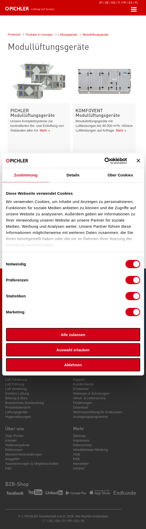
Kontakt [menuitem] (11, 440)
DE (107, 2)
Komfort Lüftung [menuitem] (17, 393)
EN (113, 2)
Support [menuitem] (79, 379)
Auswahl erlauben (72, 349)
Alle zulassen (73, 334)
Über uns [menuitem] (14, 428)
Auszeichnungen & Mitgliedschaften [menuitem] (31, 464)
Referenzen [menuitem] (13, 450)
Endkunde (124, 492)
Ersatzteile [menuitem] (81, 389)
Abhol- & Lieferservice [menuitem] (89, 398)
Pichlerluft (14, 34)
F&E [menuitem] (8, 468)
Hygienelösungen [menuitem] (18, 417)
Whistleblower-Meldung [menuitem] (90, 450)
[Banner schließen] (138, 160)
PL (136, 2)
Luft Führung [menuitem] (14, 384)
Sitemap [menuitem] (79, 436)
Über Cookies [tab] (120, 175)
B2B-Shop (17, 484)
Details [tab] (73, 175)
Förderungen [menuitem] (82, 403)
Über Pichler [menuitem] (14, 436)
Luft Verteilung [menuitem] (16, 389)
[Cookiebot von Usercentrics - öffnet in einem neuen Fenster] (104, 160)
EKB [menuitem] (76, 459)
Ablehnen (73, 365)
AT (101, 2)
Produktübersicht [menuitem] (17, 407)
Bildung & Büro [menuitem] (16, 398)
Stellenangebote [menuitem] (17, 445)
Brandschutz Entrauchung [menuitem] (24, 403)
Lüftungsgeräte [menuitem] (16, 412)
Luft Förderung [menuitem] (16, 379)
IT (119, 2)
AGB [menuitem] (76, 454)
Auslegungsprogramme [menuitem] (90, 417)
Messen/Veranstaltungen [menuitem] (23, 454)
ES (131, 2)
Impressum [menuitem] (81, 440)
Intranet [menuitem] (78, 468)
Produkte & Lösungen (39, 34)
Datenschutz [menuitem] (82, 445)
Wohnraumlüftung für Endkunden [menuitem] (97, 412)
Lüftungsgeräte (67, 34)
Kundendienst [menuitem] (83, 384)
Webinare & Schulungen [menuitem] (91, 393)
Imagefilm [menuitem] (12, 459)
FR (124, 2)
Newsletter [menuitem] (81, 464)
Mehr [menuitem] (78, 428)
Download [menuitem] (80, 407)
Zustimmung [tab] (25, 175)
